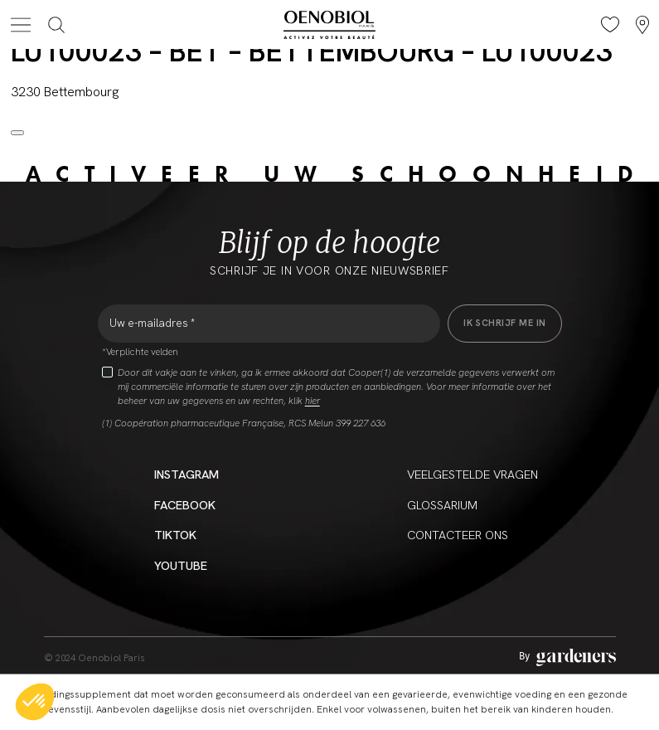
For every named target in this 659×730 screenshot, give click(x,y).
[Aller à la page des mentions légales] (567, 657)
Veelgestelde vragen (472, 474)
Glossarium (442, 505)
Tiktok (175, 535)
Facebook (185, 505)
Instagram (186, 474)
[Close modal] (17, 132)
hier (312, 400)
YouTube (180, 565)
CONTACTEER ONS (457, 535)
